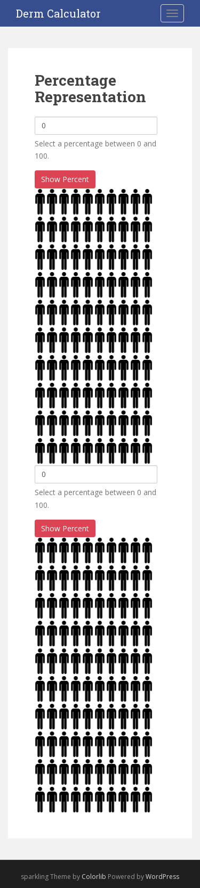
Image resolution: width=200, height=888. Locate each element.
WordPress (162, 876)
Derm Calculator (58, 13)
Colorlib (94, 876)
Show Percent (65, 179)
